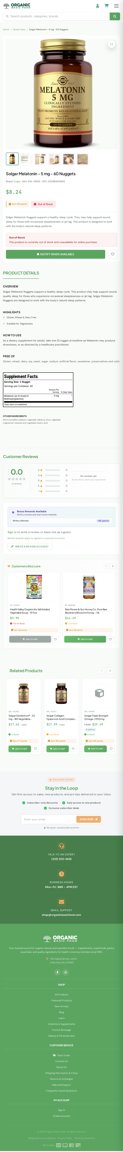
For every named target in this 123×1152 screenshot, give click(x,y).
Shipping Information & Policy (61, 1073)
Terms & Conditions (84, 1139)
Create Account (61, 1116)
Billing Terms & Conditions (41, 1139)
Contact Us (61, 1062)
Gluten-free (19, 29)
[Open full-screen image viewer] (111, 44)
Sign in (12, 532)
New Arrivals (62, 1007)
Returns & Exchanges (61, 1079)
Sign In (61, 1111)
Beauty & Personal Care (61, 1036)
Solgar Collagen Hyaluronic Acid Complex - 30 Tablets (61, 720)
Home (6, 29)
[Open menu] (116, 6)
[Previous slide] (105, 567)
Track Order (61, 1056)
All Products (61, 995)
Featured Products (61, 1001)
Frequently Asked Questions (61, 1091)
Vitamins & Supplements (61, 1025)
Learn (62, 1019)
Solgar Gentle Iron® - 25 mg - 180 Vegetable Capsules (22, 720)
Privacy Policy (65, 1139)
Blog (61, 1013)
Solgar (17, 181)
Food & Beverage (61, 1030)
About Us (61, 1067)
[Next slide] (112, 567)
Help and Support (61, 1085)
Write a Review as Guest (30, 546)
